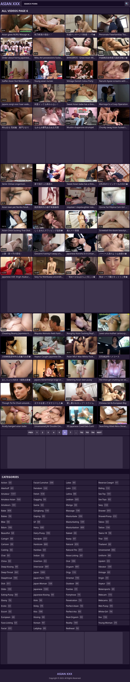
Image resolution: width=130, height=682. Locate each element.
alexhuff (7, 488)
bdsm (6, 527)
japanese (41, 589)
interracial (41, 567)
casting (7, 550)
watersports (107, 589)
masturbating (75, 522)
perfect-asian (74, 606)
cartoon (7, 544)
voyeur (105, 583)
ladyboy (40, 628)
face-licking (9, 623)
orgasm (72, 567)
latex (71, 483)
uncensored (107, 550)
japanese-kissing (44, 595)
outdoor (72, 583)
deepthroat (9, 578)
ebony (6, 600)
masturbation (75, 527)
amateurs (8, 505)
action (6, 483)
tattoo (104, 527)
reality (72, 623)
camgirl (7, 539)
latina (71, 494)
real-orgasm (74, 617)
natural (72, 544)
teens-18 (105, 533)
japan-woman (43, 583)
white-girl (106, 611)
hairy (39, 527)
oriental (72, 578)
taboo (104, 522)
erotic (6, 606)
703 (87, 432)
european (8, 617)
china (6, 561)
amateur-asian (11, 499)
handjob (40, 539)
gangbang (41, 511)
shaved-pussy (108, 516)
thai (103, 539)
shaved (105, 511)
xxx (103, 617)
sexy (104, 505)
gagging (40, 499)
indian (39, 555)
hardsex (40, 550)
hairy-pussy (42, 533)
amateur (8, 494)
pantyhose (73, 595)
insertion (40, 561)
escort (6, 611)
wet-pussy (106, 606)
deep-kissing (9, 567)
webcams (105, 600)
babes (6, 516)
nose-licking (74, 555)
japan (40, 572)
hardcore (41, 544)
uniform (105, 555)
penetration (74, 600)
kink (38, 600)
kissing (39, 617)
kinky (39, 606)
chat (5, 555)
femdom (41, 488)
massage (73, 511)
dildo (6, 589)
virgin (104, 578)
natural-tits (74, 550)
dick (6, 583)
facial (6, 628)
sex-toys (105, 499)
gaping (39, 516)
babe (6, 511)
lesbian (72, 499)
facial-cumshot (44, 483)
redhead (72, 628)
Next (99, 432)
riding (104, 488)
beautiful (7, 533)
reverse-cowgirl (109, 483)
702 (81, 432)
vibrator (105, 567)
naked (71, 533)
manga (71, 505)
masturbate (74, 516)
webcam (105, 595)
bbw (5, 522)
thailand (105, 544)
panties (72, 589)
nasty (71, 539)
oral (71, 561)
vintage (105, 572)
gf (37, 522)
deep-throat (10, 572)
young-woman (108, 623)
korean (39, 623)
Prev (30, 432)
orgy (71, 572)
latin (71, 488)
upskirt (104, 561)
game (39, 505)
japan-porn (42, 578)
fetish (39, 494)
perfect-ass (74, 611)
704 (92, 432)
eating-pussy (9, 595)
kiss (38, 611)
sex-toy (105, 494)
